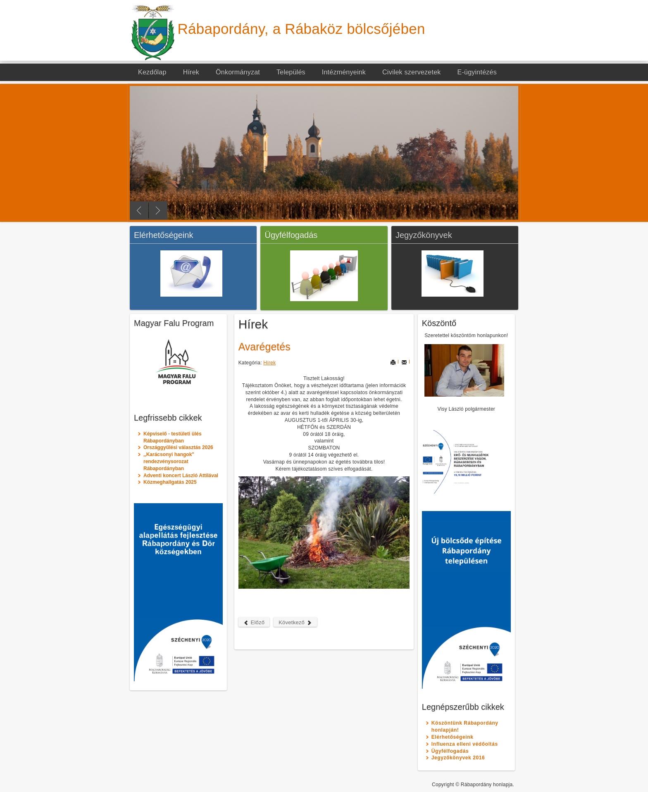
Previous (139, 210)
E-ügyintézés (477, 72)
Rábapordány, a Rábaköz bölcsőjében (301, 29)
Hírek (191, 72)
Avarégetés (264, 346)
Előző (254, 622)
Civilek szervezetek (411, 72)
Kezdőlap (152, 72)
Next (158, 210)
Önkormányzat (238, 72)
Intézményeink (344, 72)
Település (290, 72)
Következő (295, 622)
